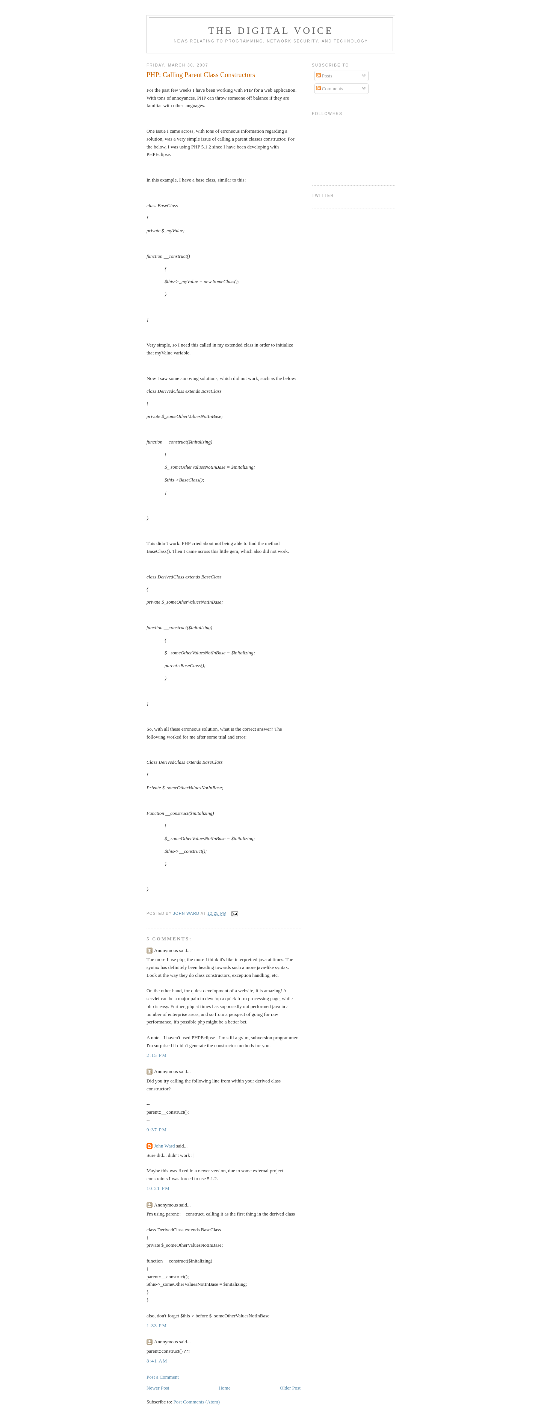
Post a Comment (163, 1377)
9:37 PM (157, 1129)
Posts (324, 76)
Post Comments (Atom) (197, 1402)
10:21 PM (158, 1188)
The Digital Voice (270, 30)
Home (225, 1388)
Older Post (290, 1388)
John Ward (164, 1146)
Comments (329, 88)
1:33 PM (157, 1325)
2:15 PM (157, 1055)
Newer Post (158, 1388)
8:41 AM (157, 1361)
